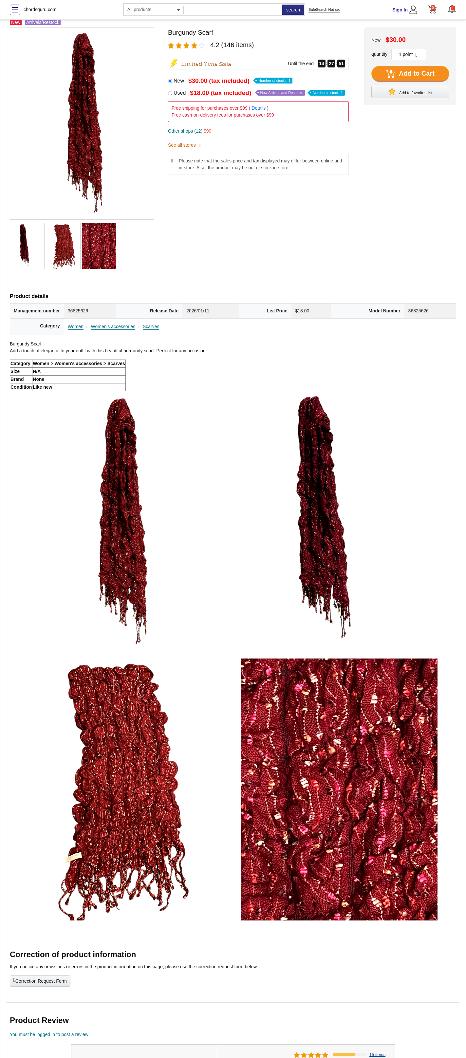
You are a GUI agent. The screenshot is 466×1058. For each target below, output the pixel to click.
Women (76, 326)
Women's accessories (113, 326)
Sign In (400, 9)
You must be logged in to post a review (49, 1034)
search (293, 9)
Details (259, 108)
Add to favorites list (410, 91)
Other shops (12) (191, 131)
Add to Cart (410, 74)
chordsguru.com (40, 9)
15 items (377, 1054)
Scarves (151, 326)
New (233, 80)
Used (259, 92)
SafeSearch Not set (324, 9)
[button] (452, 9)
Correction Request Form (40, 980)
